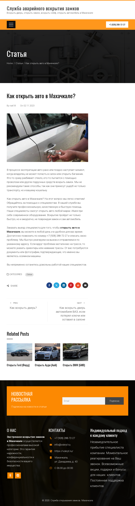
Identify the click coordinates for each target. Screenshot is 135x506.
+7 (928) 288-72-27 (117, 24)
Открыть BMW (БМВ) (74, 365)
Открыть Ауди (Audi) (46, 365)
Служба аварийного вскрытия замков (43, 8)
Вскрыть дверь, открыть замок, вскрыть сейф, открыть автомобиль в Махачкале (50, 13)
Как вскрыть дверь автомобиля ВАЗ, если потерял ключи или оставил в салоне (68, 311)
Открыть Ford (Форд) (18, 365)
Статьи (29, 274)
